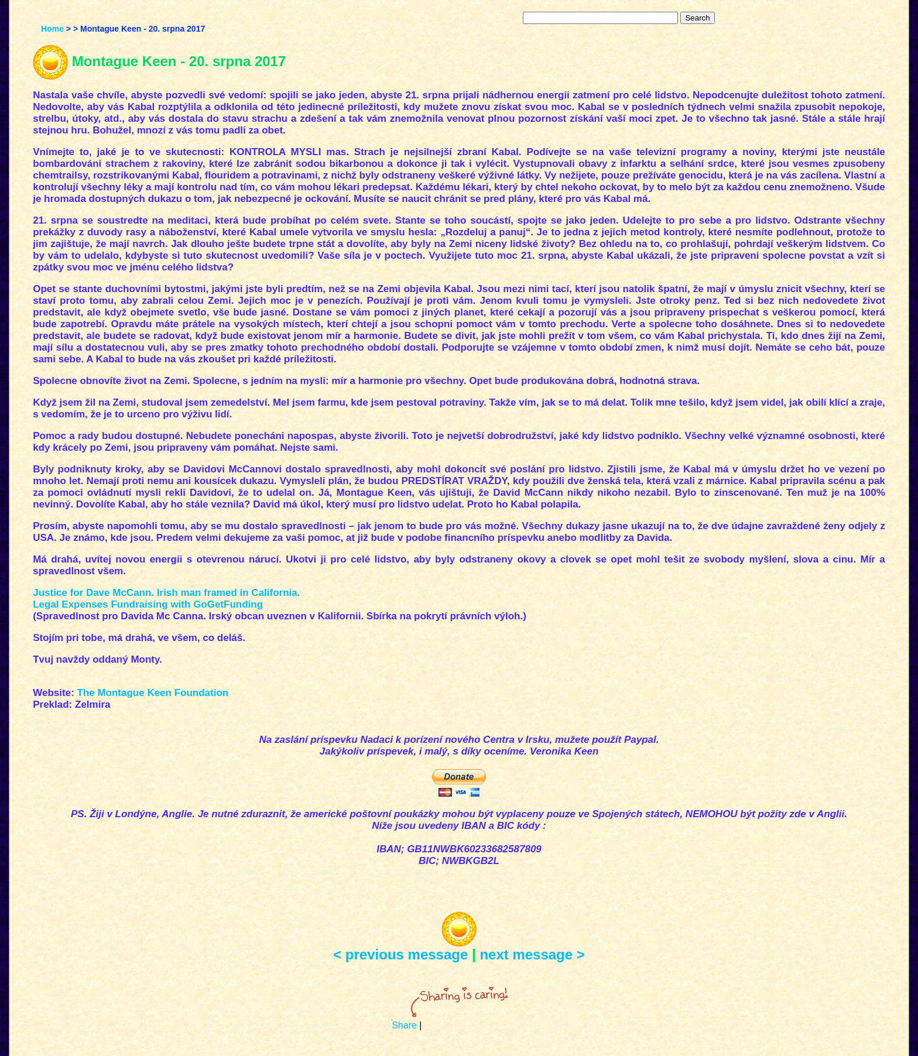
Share (404, 1025)
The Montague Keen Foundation (152, 692)
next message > (531, 954)
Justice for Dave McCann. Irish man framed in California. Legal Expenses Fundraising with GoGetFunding (166, 598)
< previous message (400, 954)
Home (52, 28)
